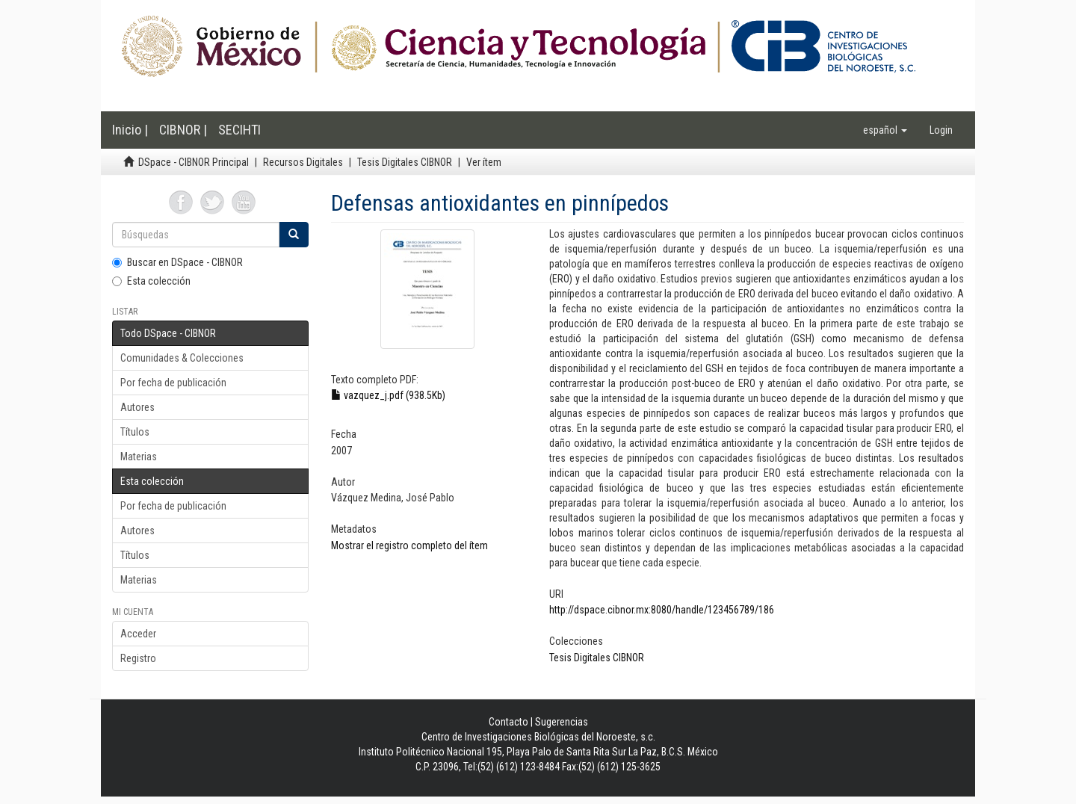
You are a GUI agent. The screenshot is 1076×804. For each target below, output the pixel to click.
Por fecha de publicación (173, 383)
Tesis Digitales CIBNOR (404, 162)
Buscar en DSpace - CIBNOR (177, 262)
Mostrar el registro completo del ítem (409, 545)
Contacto (508, 722)
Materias (138, 457)
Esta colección (151, 281)
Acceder (138, 634)
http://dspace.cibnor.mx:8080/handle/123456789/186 (661, 610)
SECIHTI (239, 129)
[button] (885, 130)
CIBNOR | (183, 129)
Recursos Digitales (303, 162)
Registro (138, 658)
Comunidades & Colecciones (182, 358)
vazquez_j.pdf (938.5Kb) (388, 395)
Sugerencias (561, 722)
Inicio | (130, 129)
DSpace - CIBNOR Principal (193, 162)
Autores (137, 407)
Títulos (134, 432)
